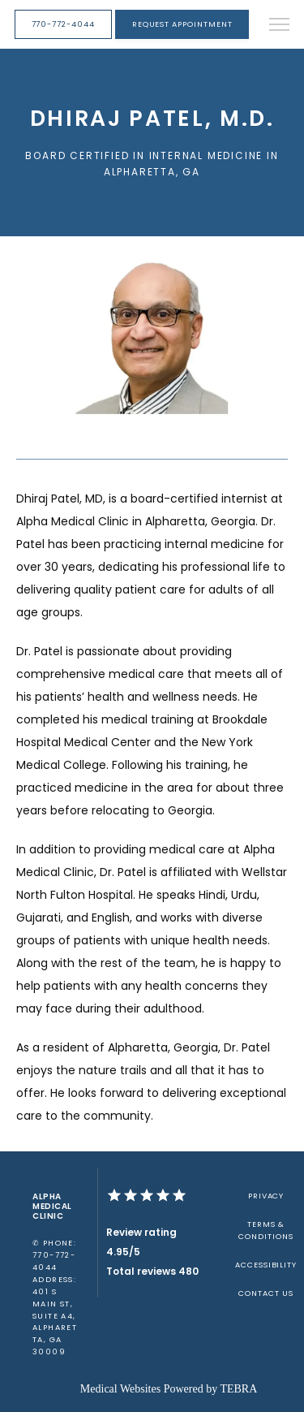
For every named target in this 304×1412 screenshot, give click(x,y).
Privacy (266, 1195)
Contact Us (265, 1293)
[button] (279, 26)
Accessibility (266, 1264)
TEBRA (238, 1389)
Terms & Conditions (265, 1230)
